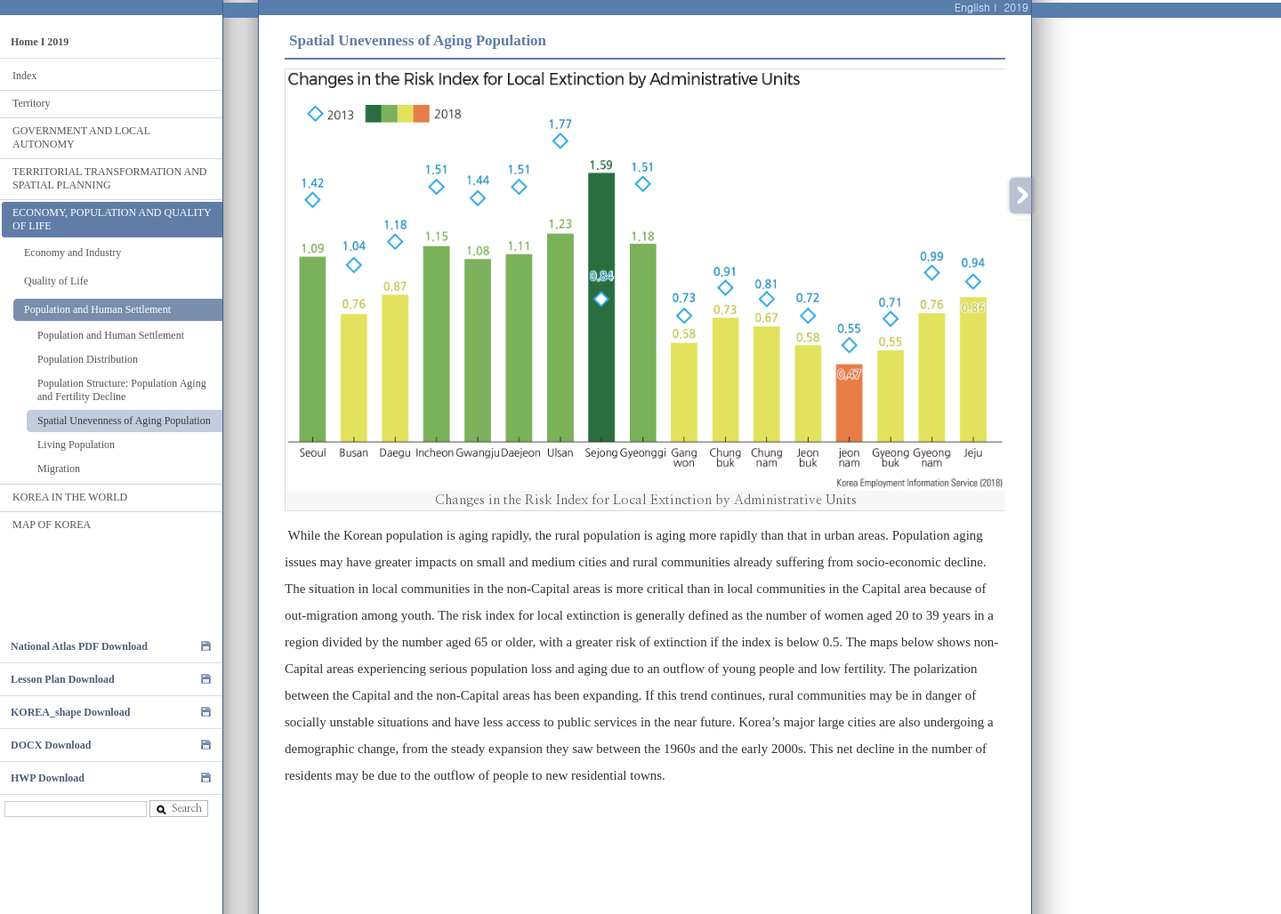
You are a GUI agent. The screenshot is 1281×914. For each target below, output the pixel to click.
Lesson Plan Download (63, 679)
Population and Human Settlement (97, 309)
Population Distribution (87, 359)
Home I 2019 (39, 42)
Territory (31, 103)
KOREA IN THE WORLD (69, 497)
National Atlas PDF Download (79, 646)
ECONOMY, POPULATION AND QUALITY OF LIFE (112, 219)
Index (24, 75)
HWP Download (48, 778)
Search (179, 808)
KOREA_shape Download (70, 712)
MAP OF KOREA (51, 524)
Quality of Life (56, 281)
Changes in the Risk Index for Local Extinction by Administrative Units (646, 500)
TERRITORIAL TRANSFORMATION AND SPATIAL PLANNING (109, 178)
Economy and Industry (72, 252)
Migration (58, 468)
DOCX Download (51, 745)
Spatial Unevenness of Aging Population (124, 420)
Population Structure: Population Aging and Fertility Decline (121, 390)
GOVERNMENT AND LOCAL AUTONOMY (81, 137)
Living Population (76, 444)
